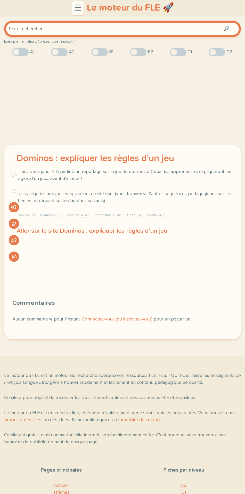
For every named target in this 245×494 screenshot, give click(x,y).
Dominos (50, 215)
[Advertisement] (122, 101)
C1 (14, 191)
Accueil (61, 485)
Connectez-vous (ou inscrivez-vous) (117, 319)
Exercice (76, 215)
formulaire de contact (139, 420)
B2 (14, 207)
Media (156, 215)
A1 (14, 257)
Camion (26, 215)
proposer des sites (22, 420)
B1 (14, 224)
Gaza (135, 215)
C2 (14, 174)
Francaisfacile (108, 215)
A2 (14, 240)
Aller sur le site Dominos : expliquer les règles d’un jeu (92, 231)
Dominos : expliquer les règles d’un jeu (95, 158)
